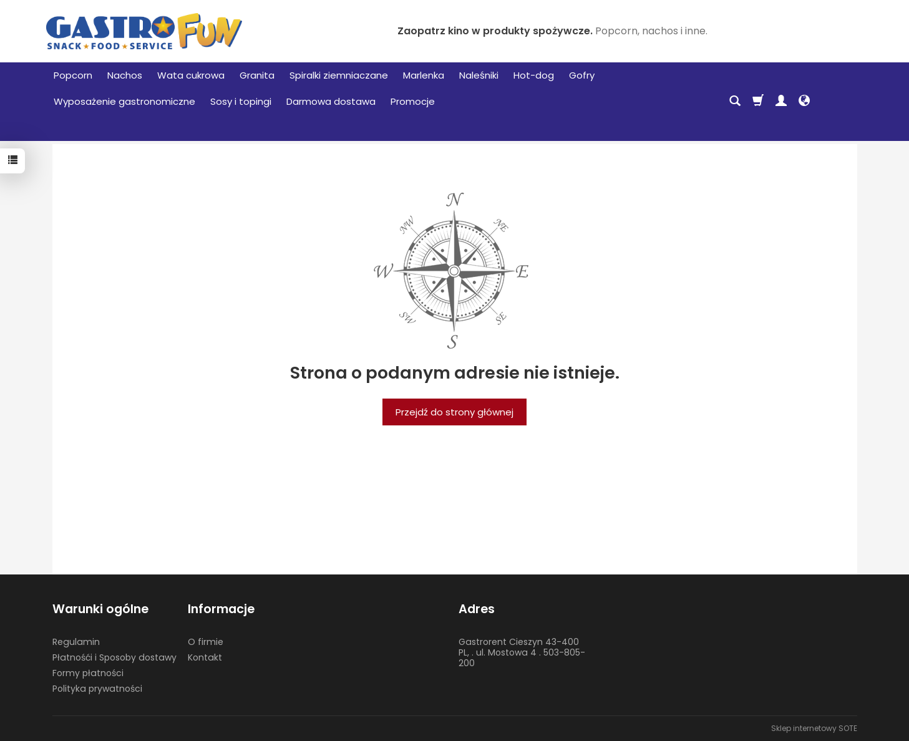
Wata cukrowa (191, 75)
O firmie (205, 642)
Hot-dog (533, 75)
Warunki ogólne (100, 609)
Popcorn (73, 75)
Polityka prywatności (97, 688)
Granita (257, 75)
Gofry (582, 75)
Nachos (124, 75)
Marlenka (423, 75)
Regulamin (76, 642)
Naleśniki (478, 75)
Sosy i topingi (240, 101)
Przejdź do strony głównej (454, 412)
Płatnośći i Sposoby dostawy (114, 657)
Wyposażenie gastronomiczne (124, 101)
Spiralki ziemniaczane (338, 75)
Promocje (413, 101)
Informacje (221, 609)
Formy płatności (88, 673)
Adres (477, 609)
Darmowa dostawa (331, 101)
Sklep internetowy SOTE (814, 728)
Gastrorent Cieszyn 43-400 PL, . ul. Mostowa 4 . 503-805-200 (522, 652)
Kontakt (205, 657)
